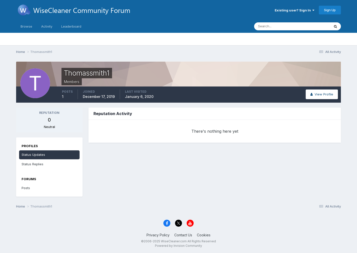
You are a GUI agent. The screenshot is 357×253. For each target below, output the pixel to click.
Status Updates (33, 155)
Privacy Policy (158, 235)
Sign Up (330, 10)
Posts (26, 188)
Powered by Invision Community (178, 246)
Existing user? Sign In (294, 10)
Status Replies (32, 164)
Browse (26, 26)
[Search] (276, 26)
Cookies (203, 235)
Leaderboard (71, 26)
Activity (46, 26)
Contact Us (183, 235)
